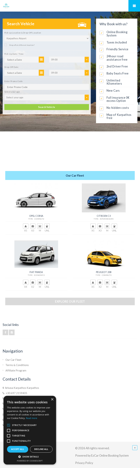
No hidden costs (118, 107)
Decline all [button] (41, 449)
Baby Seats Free (118, 73)
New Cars (113, 90)
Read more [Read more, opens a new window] (31, 418)
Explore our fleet (70, 301)
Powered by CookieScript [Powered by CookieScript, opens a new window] (30, 460)
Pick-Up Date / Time (14, 54)
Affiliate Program (15, 370)
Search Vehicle (46, 107)
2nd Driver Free (117, 66)
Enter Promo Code (13, 81)
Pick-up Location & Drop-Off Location (22, 32)
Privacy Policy (84, 462)
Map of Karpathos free (119, 116)
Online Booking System (117, 33)
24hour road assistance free (117, 57)
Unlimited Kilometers (114, 82)
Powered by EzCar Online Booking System (102, 455)
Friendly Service (117, 49)
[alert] (30, 430)
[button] (30, 457)
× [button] (52, 399)
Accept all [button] (17, 449)
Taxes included (117, 42)
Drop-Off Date (11, 67)
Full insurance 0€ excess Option (118, 99)
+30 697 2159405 (16, 393)
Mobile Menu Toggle (134, 6)
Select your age (12, 91)
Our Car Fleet (13, 359)
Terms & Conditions (17, 365)
